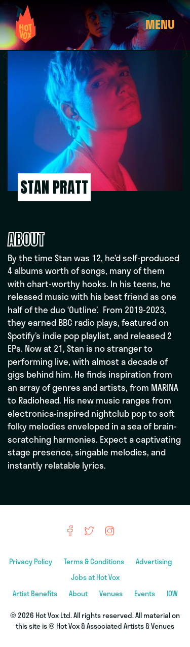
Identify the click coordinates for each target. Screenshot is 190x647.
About (79, 593)
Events (145, 593)
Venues (111, 593)
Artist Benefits (36, 593)
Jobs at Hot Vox (95, 577)
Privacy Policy (31, 561)
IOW (172, 593)
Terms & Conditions (95, 561)
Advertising (155, 561)
